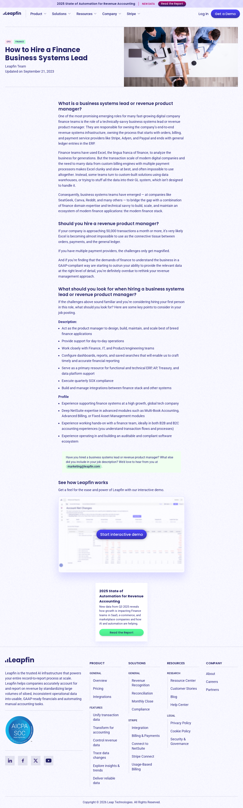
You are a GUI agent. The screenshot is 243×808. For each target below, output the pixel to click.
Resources (84, 14)
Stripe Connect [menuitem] (143, 756)
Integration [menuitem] (140, 728)
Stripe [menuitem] (132, 720)
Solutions (59, 14)
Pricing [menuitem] (98, 689)
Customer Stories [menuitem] (183, 689)
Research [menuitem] (173, 673)
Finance (19, 41)
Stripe (131, 14)
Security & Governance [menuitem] (179, 741)
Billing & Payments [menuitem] (146, 736)
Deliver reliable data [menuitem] (104, 780)
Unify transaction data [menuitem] (106, 717)
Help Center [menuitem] (179, 705)
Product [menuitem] (97, 663)
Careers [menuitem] (212, 682)
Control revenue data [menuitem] (105, 742)
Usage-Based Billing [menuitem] (142, 766)
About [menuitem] (210, 674)
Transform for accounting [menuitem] (103, 730)
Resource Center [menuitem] (183, 681)
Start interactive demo (121, 534)
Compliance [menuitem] (141, 709)
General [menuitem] (95, 673)
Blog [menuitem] (173, 697)
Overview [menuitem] (100, 681)
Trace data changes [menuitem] (101, 755)
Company (109, 14)
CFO (9, 41)
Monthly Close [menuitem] (142, 701)
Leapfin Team (15, 66)
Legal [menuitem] (171, 715)
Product (36, 14)
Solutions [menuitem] (137, 663)
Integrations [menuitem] (102, 697)
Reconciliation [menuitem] (142, 693)
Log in (203, 13)
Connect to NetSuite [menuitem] (140, 746)
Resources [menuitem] (176, 663)
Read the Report (172, 4)
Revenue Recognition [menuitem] (141, 683)
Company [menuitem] (214, 663)
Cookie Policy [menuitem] (180, 731)
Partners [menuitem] (212, 690)
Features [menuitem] (96, 707)
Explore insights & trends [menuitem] (106, 768)
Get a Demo (225, 13)
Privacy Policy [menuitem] (180, 723)
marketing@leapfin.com (84, 466)
